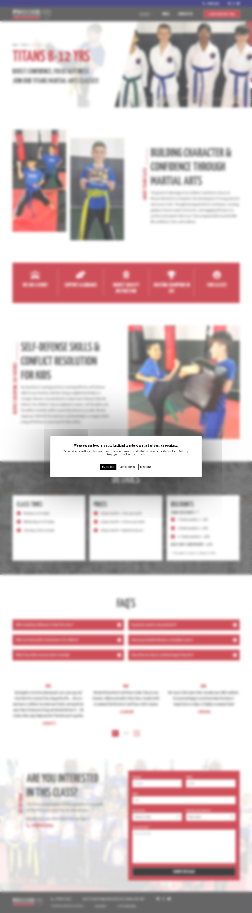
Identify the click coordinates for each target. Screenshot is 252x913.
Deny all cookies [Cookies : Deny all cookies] (127, 467)
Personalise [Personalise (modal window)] (145, 467)
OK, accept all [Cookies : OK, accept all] (108, 467)
